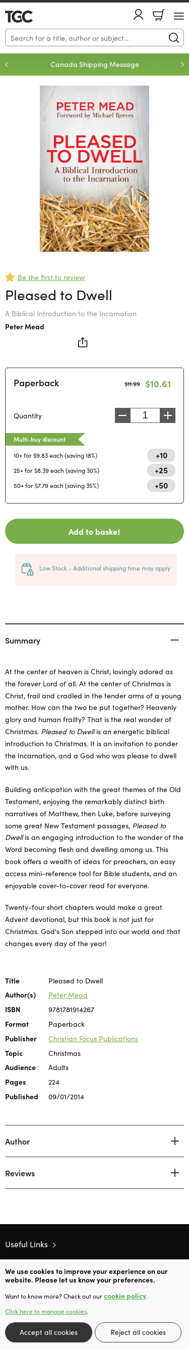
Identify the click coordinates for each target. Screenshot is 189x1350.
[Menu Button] (179, 16)
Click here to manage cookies (46, 1311)
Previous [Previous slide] (6, 64)
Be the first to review (51, 277)
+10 (161, 454)
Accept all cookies (49, 1332)
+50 (161, 484)
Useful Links (26, 1243)
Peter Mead (24, 326)
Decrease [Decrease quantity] (122, 415)
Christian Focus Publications (93, 1038)
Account (139, 14)
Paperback (36, 382)
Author (17, 1141)
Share (83, 342)
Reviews (20, 1172)
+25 (161, 469)
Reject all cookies (138, 1332)
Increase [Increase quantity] (167, 415)
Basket (159, 15)
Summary (22, 640)
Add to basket (94, 531)
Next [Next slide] (182, 64)
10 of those (34, 17)
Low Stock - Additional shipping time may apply (104, 567)
